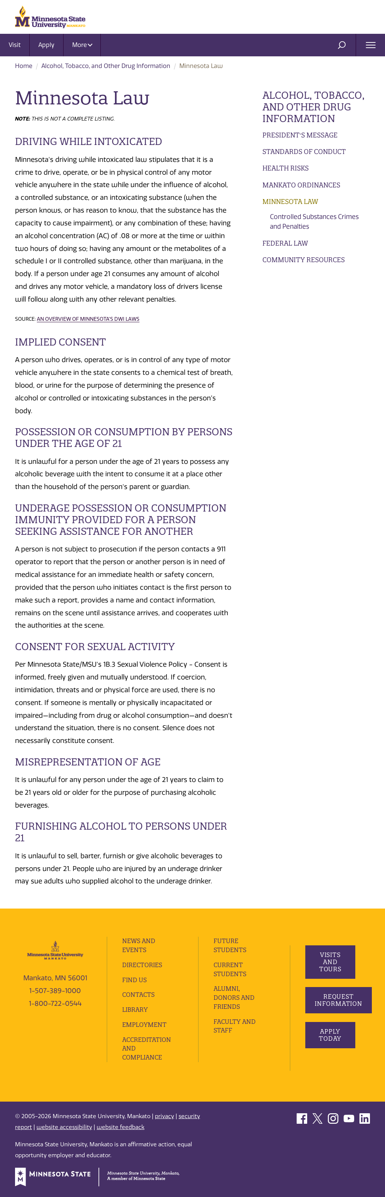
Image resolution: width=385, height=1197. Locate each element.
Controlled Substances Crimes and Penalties (314, 221)
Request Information (338, 1000)
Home (23, 65)
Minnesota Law (290, 201)
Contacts (138, 994)
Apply (46, 44)
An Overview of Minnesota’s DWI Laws (88, 319)
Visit (15, 44)
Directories (142, 965)
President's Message (300, 135)
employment (144, 1024)
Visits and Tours (330, 962)
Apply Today (330, 1035)
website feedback (120, 1127)
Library (135, 1009)
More (82, 44)
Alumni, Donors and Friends (234, 997)
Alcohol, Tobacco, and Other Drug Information (105, 65)
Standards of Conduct (304, 151)
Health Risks (285, 168)
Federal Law (285, 243)
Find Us (134, 980)
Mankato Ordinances (301, 185)
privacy (164, 1116)
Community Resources (303, 260)
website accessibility (64, 1127)
